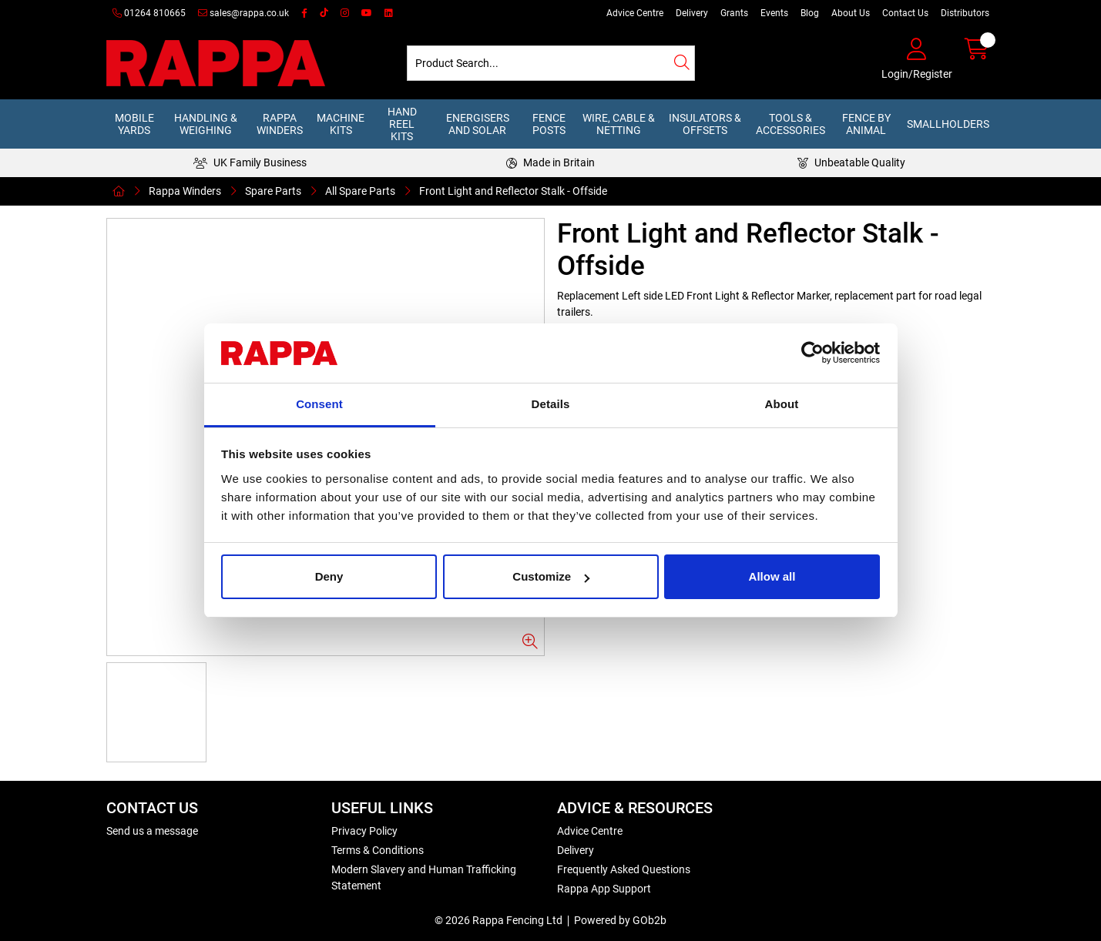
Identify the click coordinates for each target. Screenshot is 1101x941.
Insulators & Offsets (705, 124)
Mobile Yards (134, 124)
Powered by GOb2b (620, 920)
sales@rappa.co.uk (243, 13)
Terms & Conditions (377, 850)
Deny (329, 576)
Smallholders (948, 124)
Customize (550, 576)
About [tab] (782, 403)
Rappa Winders (280, 124)
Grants (734, 13)
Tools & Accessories (790, 124)
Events (774, 13)
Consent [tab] (319, 403)
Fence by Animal (866, 124)
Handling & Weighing (205, 124)
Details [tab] (551, 403)
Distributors (965, 13)
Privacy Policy (364, 831)
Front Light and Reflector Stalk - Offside (513, 191)
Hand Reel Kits (402, 123)
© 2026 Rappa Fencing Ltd (498, 920)
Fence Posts (549, 124)
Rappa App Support (604, 888)
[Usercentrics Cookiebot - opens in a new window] (812, 353)
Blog (810, 13)
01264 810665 (149, 13)
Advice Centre (634, 13)
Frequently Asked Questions (623, 869)
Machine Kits (340, 124)
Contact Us (905, 13)
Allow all (772, 576)
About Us (850, 13)
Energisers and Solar (477, 124)
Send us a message (152, 831)
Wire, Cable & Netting (618, 124)
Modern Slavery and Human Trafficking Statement (423, 877)
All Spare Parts (360, 191)
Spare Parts (273, 191)
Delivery (692, 13)
